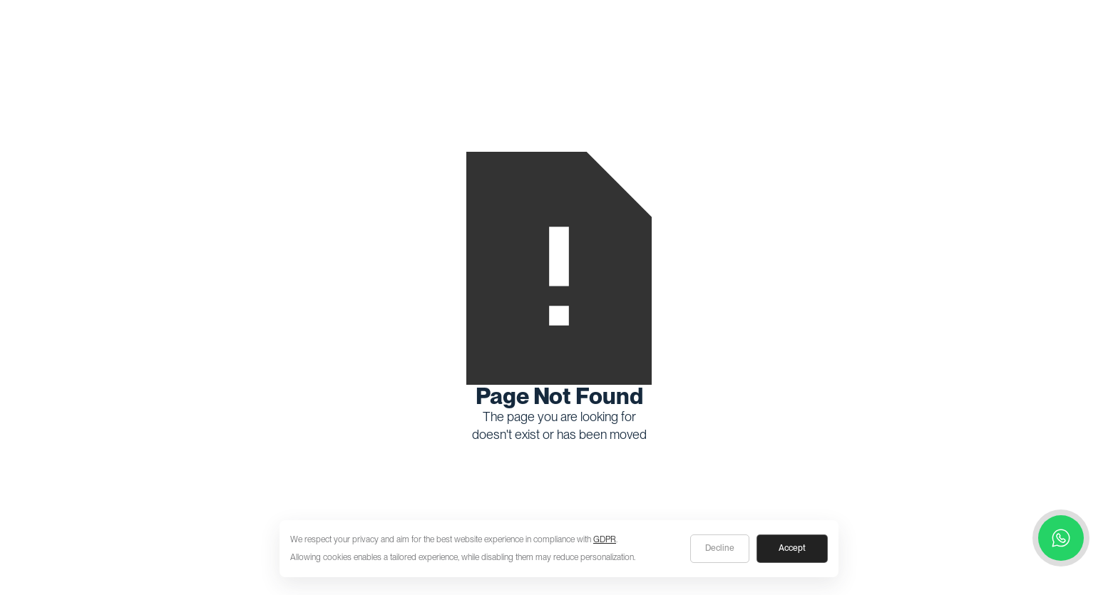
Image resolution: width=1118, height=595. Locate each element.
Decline (719, 548)
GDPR (604, 539)
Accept (792, 548)
